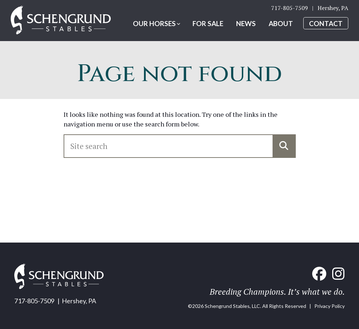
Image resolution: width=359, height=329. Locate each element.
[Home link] (61, 20)
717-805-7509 (289, 8)
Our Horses (154, 23)
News (246, 23)
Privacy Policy (329, 306)
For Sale (208, 23)
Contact (326, 23)
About (281, 23)
